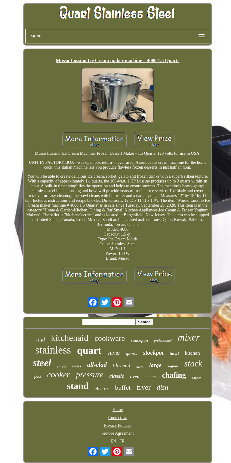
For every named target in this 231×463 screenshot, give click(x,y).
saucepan (139, 340)
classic (116, 376)
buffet (123, 387)
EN (113, 441)
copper (196, 377)
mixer (189, 337)
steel (42, 362)
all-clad (97, 364)
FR (122, 441)
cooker (58, 374)
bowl (174, 353)
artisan (61, 367)
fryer (144, 387)
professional (163, 340)
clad (40, 340)
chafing (174, 375)
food (37, 377)
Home (117, 410)
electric (102, 388)
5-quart (172, 366)
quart (89, 350)
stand (78, 386)
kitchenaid (69, 338)
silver (113, 353)
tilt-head (121, 365)
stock (193, 363)
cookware (109, 338)
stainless (53, 350)
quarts (131, 353)
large (155, 365)
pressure (89, 374)
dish (162, 387)
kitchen (192, 353)
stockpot (153, 352)
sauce (139, 367)
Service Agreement (118, 433)
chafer (151, 377)
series (76, 366)
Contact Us (117, 417)
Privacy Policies (117, 425)
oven (135, 376)
